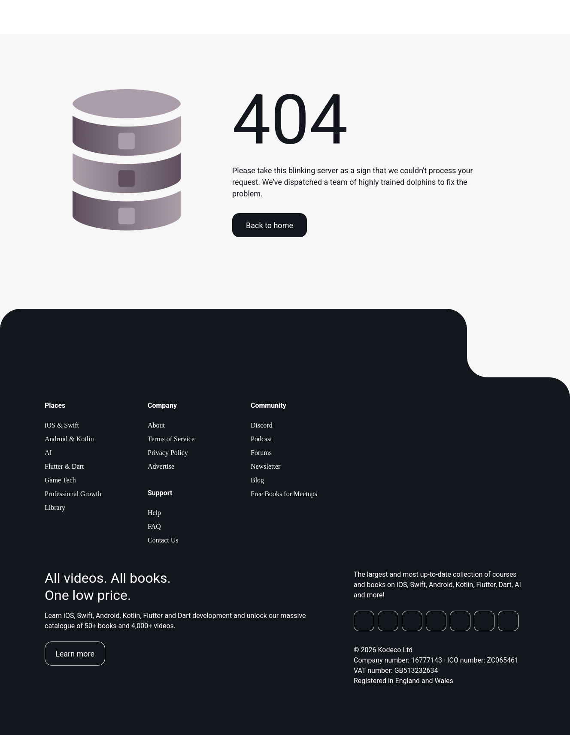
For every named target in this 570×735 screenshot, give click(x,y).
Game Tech (60, 480)
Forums (261, 452)
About (156, 425)
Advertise (161, 466)
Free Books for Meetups (284, 493)
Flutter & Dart (64, 466)
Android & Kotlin (69, 439)
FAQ (154, 526)
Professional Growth (73, 493)
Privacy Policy (168, 452)
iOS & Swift (62, 425)
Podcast (261, 439)
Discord (262, 425)
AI (48, 452)
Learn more (74, 653)
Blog (257, 480)
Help (154, 512)
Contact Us (163, 540)
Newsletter (265, 466)
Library (55, 507)
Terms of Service (171, 439)
